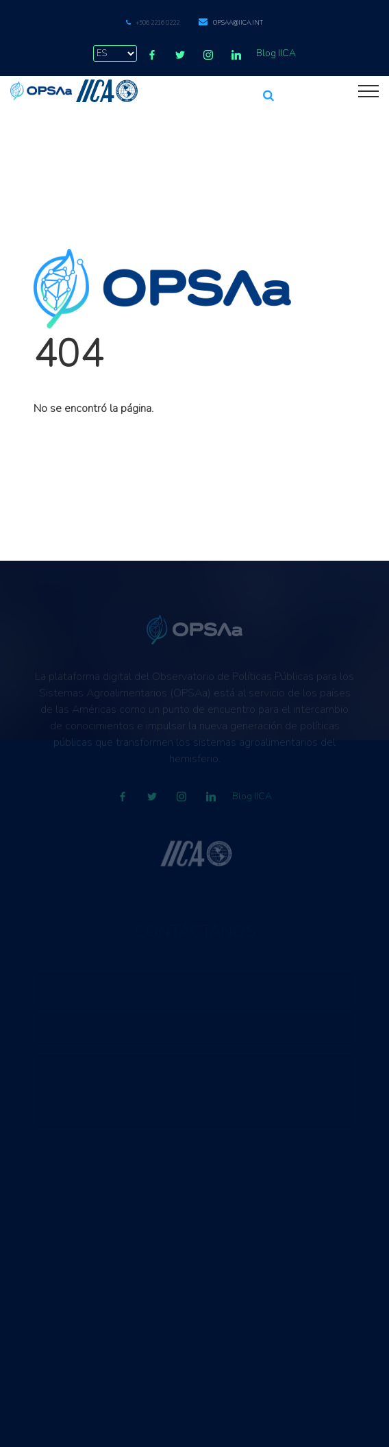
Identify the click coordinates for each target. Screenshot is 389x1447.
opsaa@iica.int (238, 23)
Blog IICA (276, 53)
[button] (268, 89)
